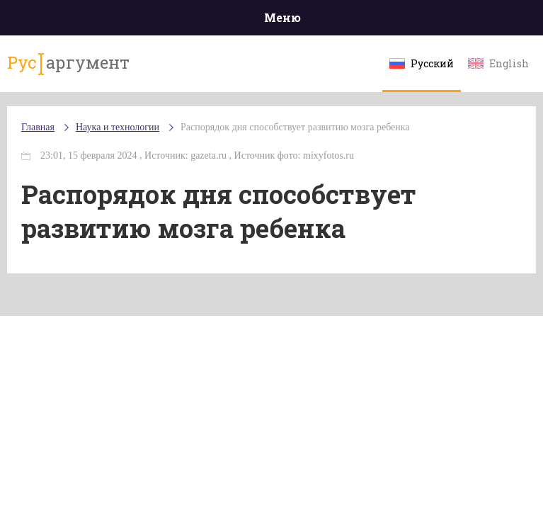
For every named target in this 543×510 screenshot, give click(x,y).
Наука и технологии (117, 127)
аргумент (68, 63)
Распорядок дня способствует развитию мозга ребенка (295, 127)
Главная (38, 127)
